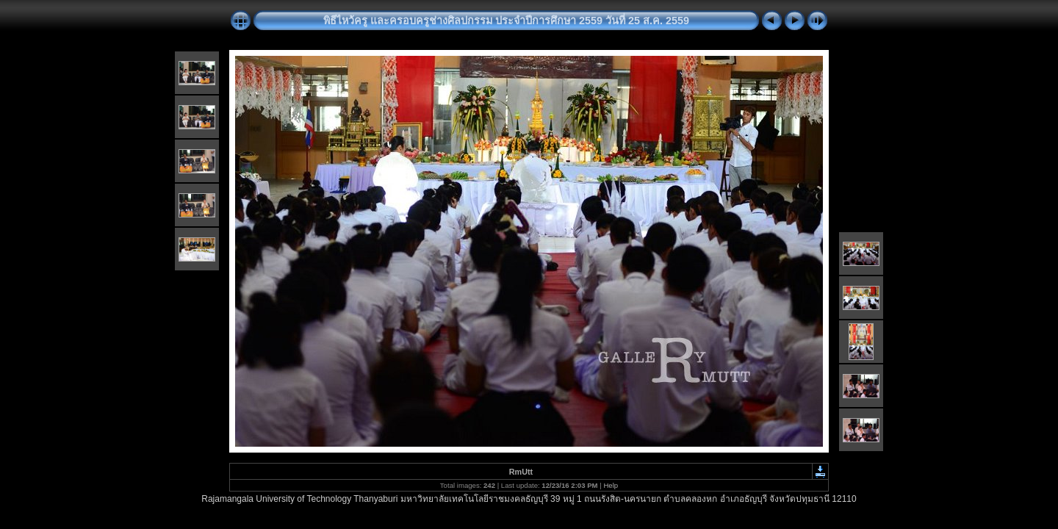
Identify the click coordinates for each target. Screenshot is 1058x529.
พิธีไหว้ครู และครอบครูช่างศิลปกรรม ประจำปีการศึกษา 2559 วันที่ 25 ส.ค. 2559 (506, 20)
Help (610, 485)
